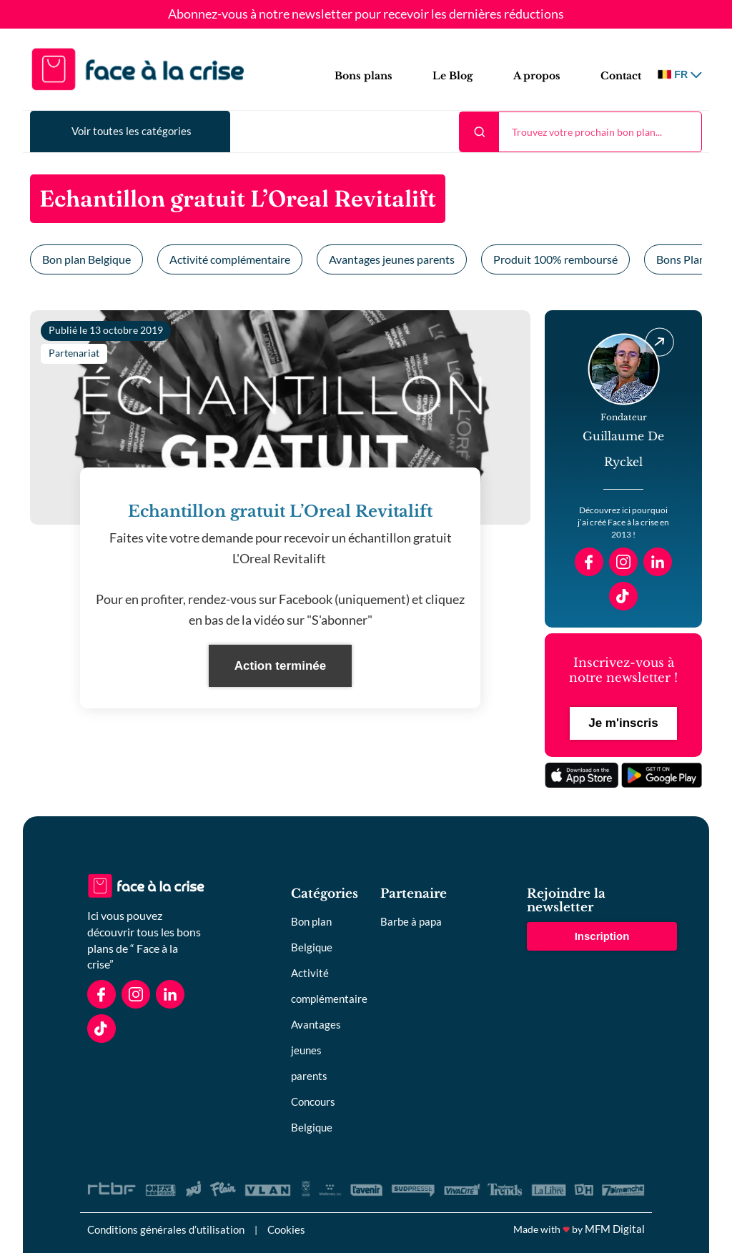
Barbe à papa (411, 921)
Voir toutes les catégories (131, 130)
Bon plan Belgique (86, 259)
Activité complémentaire (229, 259)
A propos (536, 76)
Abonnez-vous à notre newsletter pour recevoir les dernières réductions (366, 14)
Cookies (286, 1229)
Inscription (602, 936)
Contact (620, 76)
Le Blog (452, 76)
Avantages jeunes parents (392, 259)
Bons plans (363, 76)
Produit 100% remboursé (555, 259)
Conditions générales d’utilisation (165, 1229)
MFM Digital (615, 1228)
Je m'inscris (623, 723)
